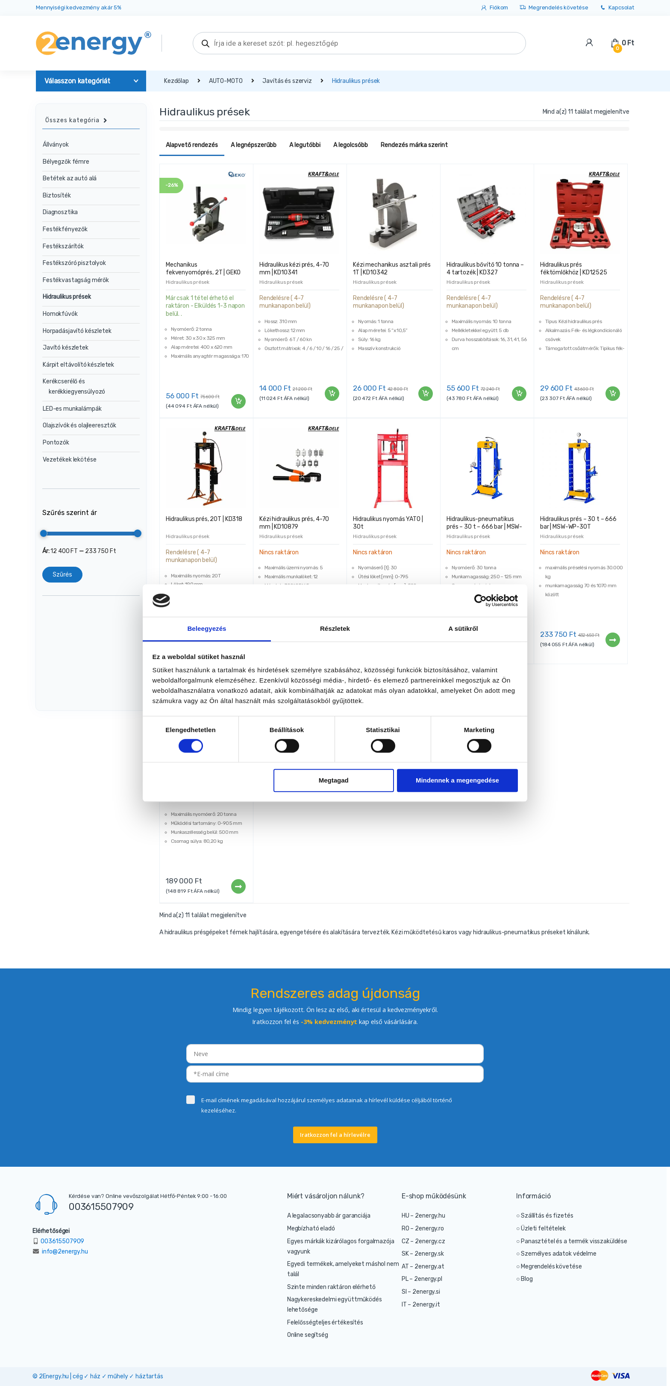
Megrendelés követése (553, 8)
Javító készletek (65, 347)
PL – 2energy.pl (422, 1279)
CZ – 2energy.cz (423, 1241)
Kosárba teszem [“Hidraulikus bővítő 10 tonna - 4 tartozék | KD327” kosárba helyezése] (518, 393)
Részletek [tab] (335, 629)
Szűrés (62, 574)
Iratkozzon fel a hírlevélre (335, 1135)
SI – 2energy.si (421, 1291)
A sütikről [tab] (463, 629)
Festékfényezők (65, 229)
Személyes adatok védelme (559, 1253)
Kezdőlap (176, 81)
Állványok (56, 144)
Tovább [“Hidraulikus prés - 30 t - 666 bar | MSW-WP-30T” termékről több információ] (612, 640)
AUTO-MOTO (226, 81)
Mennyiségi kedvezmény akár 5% (78, 7)
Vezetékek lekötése (69, 459)
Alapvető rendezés (192, 145)
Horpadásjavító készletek (77, 331)
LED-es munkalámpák (72, 408)
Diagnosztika (60, 212)
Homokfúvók (60, 314)
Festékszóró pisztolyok (74, 263)
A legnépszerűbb (253, 145)
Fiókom (494, 8)
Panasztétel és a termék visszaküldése (574, 1241)
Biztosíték (57, 195)
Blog (526, 1279)
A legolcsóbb (350, 145)
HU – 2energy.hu (423, 1215)
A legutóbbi (304, 145)
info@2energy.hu (65, 1251)
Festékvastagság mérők (76, 280)
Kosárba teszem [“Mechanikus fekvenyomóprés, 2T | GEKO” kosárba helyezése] (238, 401)
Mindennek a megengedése (457, 780)
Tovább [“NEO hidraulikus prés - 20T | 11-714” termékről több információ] (238, 886)
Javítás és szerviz (286, 81)
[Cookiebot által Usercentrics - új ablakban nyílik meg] (480, 600)
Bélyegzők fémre (66, 161)
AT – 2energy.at (423, 1266)
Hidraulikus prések (187, 282)
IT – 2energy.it (421, 1304)
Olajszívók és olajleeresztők (79, 425)
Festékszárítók (63, 246)
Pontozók (56, 442)
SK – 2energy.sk (423, 1253)
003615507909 (101, 1206)
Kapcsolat (616, 8)
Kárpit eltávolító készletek (78, 364)
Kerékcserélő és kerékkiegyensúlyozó (74, 386)
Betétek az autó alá (70, 178)
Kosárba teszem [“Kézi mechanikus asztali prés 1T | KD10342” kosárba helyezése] (425, 393)
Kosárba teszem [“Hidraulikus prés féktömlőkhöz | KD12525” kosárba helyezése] (612, 393)
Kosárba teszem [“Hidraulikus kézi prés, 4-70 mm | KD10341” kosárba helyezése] (331, 393)
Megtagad (334, 780)
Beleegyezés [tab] (206, 629)
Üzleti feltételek (543, 1228)
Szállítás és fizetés (547, 1215)
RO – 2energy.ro (423, 1228)
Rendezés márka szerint (414, 145)
